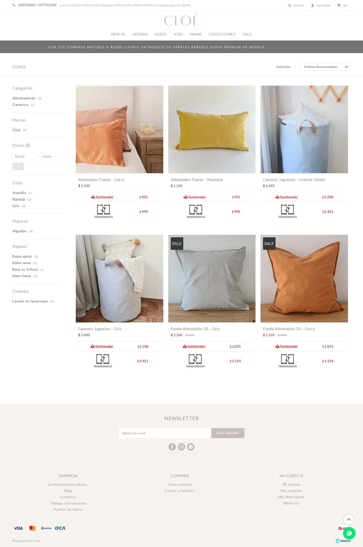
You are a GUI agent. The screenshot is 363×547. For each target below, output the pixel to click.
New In (118, 34)
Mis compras (291, 490)
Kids (178, 34)
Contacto (68, 497)
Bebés (160, 34)
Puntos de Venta (68, 509)
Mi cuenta (291, 484)
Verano (140, 34)
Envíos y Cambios (179, 490)
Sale (247, 34)
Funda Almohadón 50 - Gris (195, 328)
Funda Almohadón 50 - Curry (289, 328)
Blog (68, 490)
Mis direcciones (291, 497)
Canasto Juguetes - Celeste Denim (294, 179)
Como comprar (180, 484)
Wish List (292, 503)
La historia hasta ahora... (68, 484)
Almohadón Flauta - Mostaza (197, 179)
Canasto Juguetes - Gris (100, 328)
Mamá (196, 34)
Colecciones (222, 34)
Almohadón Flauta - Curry (101, 179)
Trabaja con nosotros (68, 503)
